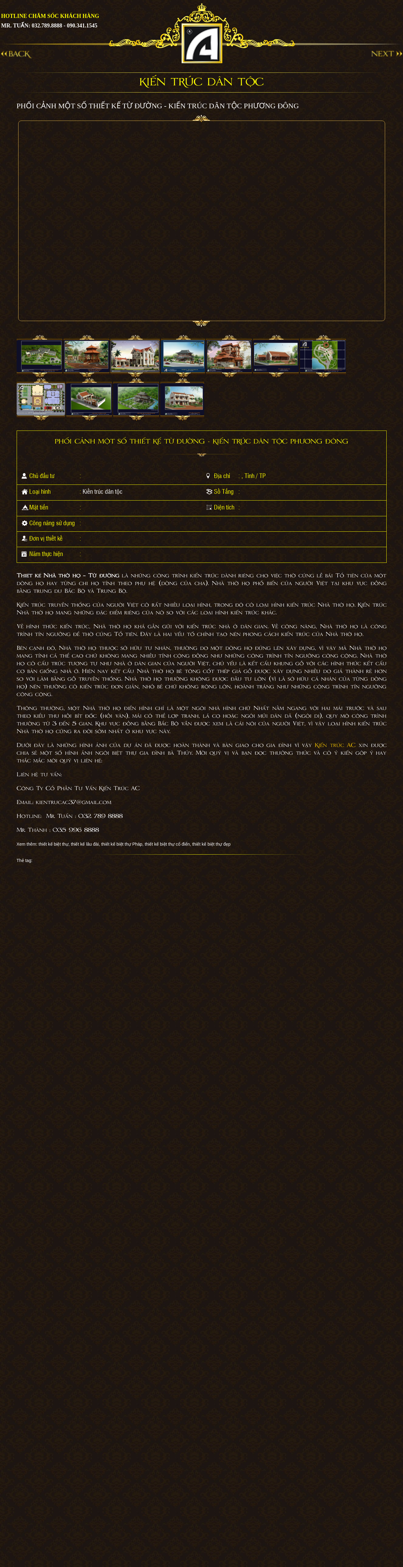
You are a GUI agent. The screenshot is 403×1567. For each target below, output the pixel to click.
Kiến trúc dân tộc (102, 491)
